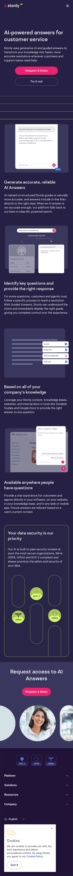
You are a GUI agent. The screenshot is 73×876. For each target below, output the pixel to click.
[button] (36, 149)
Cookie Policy (35, 856)
